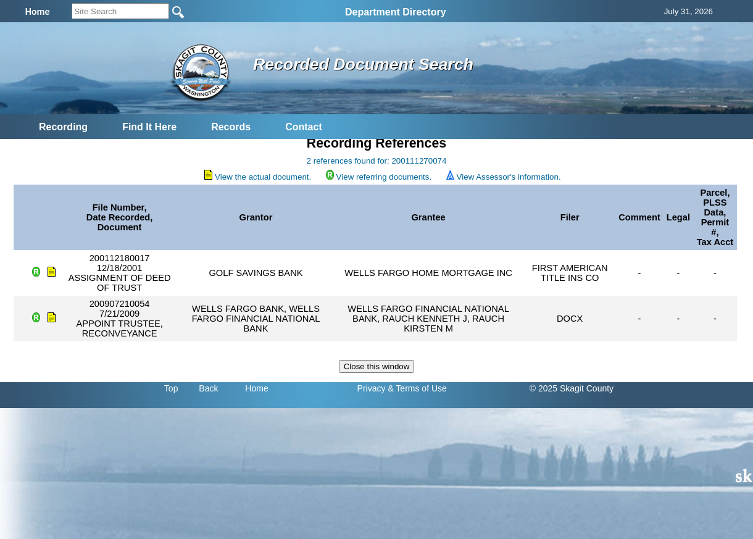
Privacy (371, 388)
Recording (63, 127)
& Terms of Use (417, 388)
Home (256, 388)
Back (208, 388)
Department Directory (395, 12)
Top (171, 388)
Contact (303, 127)
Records (231, 127)
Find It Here (149, 127)
